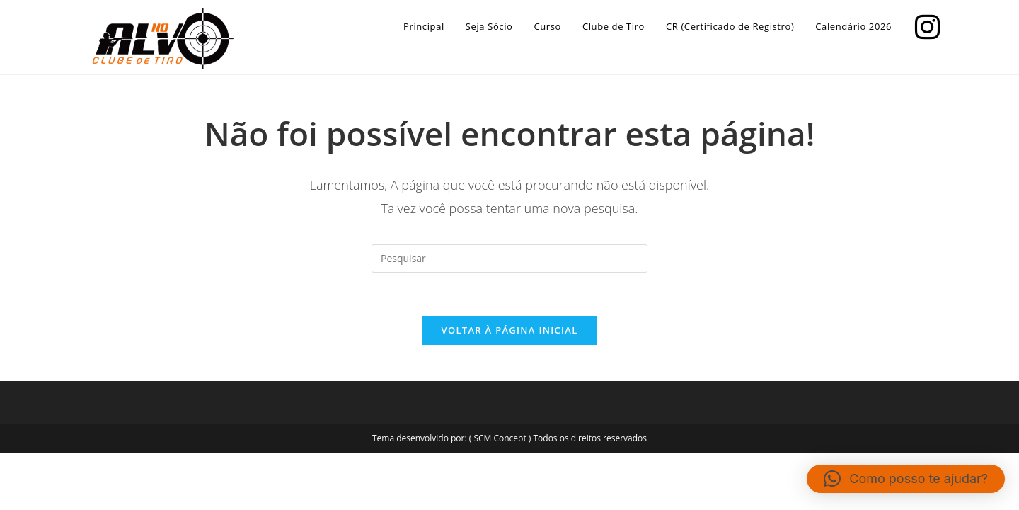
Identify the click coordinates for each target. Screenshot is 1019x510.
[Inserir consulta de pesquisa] (509, 258)
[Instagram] (924, 25)
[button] (906, 479)
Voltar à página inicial (509, 330)
